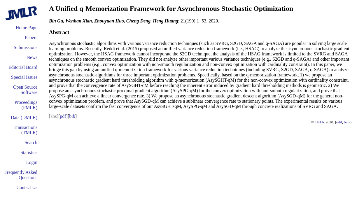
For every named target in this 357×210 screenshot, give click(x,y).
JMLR (320, 122)
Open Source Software (25, 90)
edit (339, 122)
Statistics (28, 152)
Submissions (25, 47)
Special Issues (24, 77)
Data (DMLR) (24, 117)
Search (30, 142)
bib (72, 116)
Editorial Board (22, 67)
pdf (63, 116)
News (32, 57)
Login (31, 162)
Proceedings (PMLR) (26, 105)
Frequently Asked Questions (20, 175)
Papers (31, 37)
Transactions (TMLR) (25, 130)
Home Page (26, 27)
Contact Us (26, 187)
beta (347, 122)
